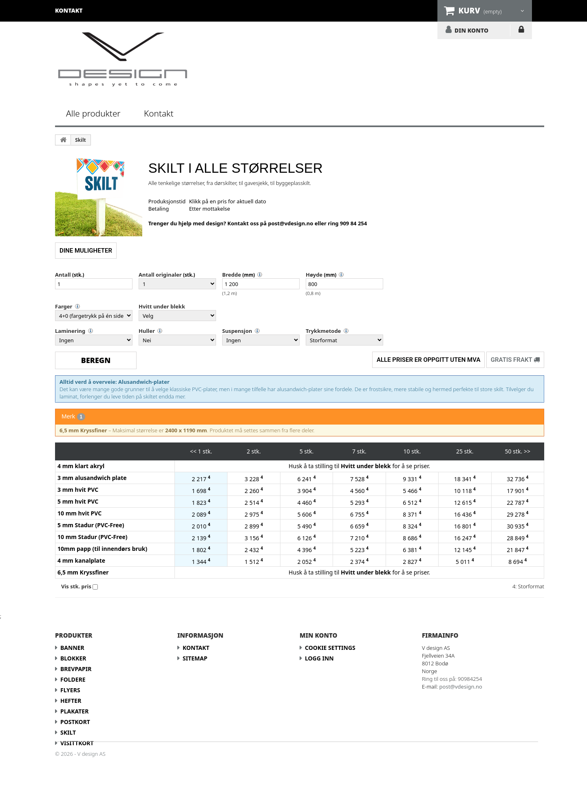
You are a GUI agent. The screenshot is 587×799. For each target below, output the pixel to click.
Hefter (70, 700)
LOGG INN (521, 31)
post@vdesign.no (291, 223)
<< (193, 451)
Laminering (70, 331)
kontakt (69, 10)
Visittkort (77, 743)
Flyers (70, 690)
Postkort (75, 722)
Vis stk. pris (76, 586)
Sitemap (195, 658)
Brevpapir (75, 669)
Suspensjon (237, 331)
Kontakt (158, 113)
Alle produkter (93, 113)
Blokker (73, 658)
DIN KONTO (471, 30)
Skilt (80, 139)
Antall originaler (160, 274)
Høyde (314, 274)
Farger (63, 306)
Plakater (74, 711)
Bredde (231, 274)
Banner (72, 648)
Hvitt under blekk (162, 306)
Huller (147, 331)
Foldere (73, 679)
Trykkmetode (323, 331)
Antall (63, 274)
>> (527, 451)
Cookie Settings (330, 648)
